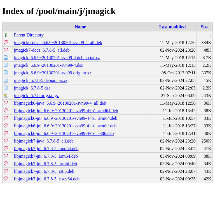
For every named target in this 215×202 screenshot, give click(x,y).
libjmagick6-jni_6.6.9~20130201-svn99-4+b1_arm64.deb (65, 118)
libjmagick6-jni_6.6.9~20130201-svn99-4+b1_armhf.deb (65, 125)
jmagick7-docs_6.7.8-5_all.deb (42, 50)
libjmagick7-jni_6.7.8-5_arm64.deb (46, 156)
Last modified (172, 26)
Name (80, 26)
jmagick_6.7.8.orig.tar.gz (36, 95)
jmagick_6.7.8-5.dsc (32, 88)
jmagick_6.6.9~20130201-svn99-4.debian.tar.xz (57, 57)
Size (205, 26)
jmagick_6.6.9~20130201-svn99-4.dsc (48, 65)
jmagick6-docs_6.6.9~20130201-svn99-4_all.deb (58, 42)
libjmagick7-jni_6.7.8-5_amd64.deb (46, 148)
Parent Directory (29, 35)
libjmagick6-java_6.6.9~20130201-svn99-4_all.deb (60, 103)
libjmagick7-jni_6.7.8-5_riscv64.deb (47, 178)
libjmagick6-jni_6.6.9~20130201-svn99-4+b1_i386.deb (64, 133)
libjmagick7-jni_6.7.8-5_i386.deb (44, 171)
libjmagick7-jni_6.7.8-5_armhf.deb (45, 163)
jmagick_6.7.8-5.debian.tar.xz (40, 80)
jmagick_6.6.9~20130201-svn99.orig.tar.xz (53, 72)
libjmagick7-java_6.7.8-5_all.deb (44, 141)
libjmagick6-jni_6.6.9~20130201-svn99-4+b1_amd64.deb (66, 110)
